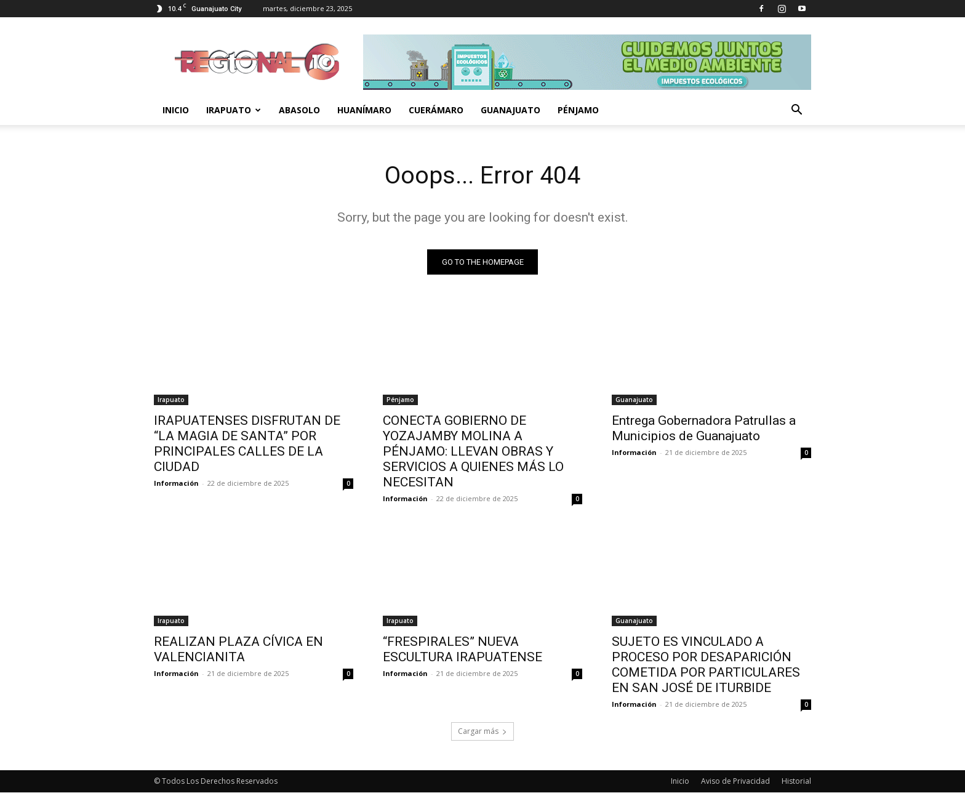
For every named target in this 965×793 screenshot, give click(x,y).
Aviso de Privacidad (735, 781)
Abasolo (299, 110)
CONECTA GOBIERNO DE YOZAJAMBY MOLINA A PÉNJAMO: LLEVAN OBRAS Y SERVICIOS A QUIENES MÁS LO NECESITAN (473, 452)
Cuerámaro (436, 110)
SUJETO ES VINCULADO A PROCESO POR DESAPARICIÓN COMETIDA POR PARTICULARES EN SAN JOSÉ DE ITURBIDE (706, 665)
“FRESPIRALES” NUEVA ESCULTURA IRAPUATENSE (462, 650)
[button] (796, 111)
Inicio (175, 110)
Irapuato (233, 110)
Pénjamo (578, 110)
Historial (796, 781)
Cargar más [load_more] (482, 732)
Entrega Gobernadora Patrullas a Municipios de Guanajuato (704, 429)
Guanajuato (510, 110)
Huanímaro (364, 110)
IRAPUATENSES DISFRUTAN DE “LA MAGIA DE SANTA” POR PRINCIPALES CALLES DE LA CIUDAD (247, 444)
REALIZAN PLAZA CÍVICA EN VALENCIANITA (238, 650)
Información (176, 483)
